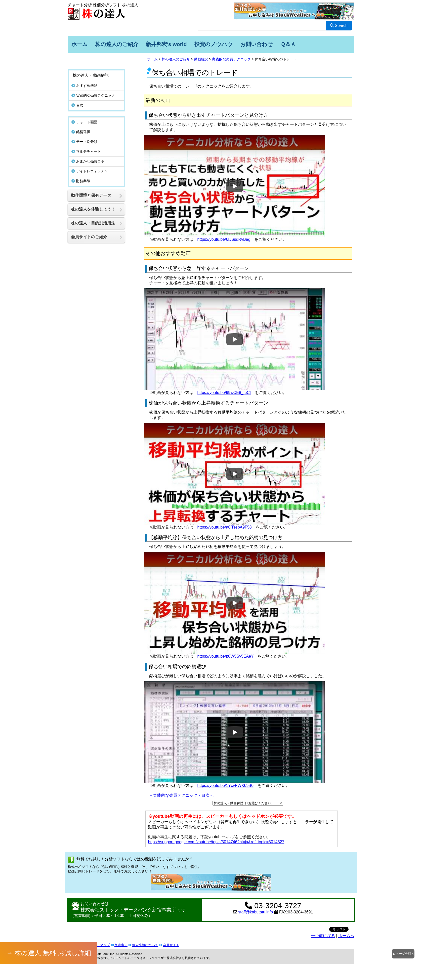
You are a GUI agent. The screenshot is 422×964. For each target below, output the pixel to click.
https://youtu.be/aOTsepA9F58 (224, 527)
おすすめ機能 (84, 76)
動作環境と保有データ (91, 186)
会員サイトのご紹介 (89, 227)
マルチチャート (86, 142)
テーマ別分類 (84, 132)
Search (339, 25)
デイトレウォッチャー (91, 161)
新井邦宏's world (166, 44)
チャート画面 (84, 112)
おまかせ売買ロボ (87, 152)
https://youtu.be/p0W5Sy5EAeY (225, 656)
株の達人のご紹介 (116, 44)
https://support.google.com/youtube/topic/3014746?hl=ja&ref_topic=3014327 (216, 842)
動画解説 (201, 59)
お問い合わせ (256, 44)
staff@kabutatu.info (255, 912)
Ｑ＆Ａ (288, 44)
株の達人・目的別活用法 (93, 213)
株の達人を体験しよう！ (93, 199)
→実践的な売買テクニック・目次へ (181, 795)
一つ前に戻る (323, 936)
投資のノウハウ (213, 44)
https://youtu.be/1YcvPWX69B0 (225, 785)
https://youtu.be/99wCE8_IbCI (224, 392)
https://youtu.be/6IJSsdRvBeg (223, 239)
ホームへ (346, 936)
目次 (77, 96)
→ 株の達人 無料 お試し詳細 (49, 952)
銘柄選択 (80, 122)
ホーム (79, 44)
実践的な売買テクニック (231, 59)
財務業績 (80, 171)
